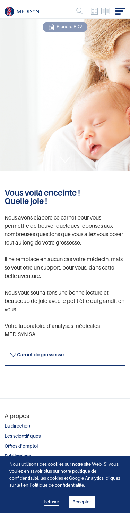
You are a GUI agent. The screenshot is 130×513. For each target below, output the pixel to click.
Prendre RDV (65, 27)
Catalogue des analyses (106, 11)
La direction (17, 426)
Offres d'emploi (21, 446)
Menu (80, 11)
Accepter (81, 501)
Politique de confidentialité (56, 485)
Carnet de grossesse (40, 354)
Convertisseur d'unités (94, 11)
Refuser (51, 501)
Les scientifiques (23, 436)
